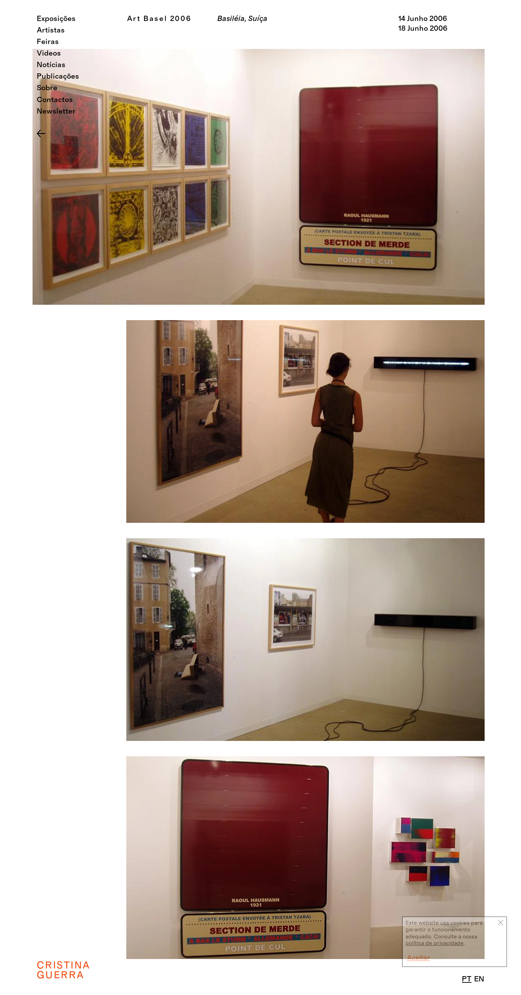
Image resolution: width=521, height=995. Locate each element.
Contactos (55, 99)
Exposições (56, 18)
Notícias (51, 65)
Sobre (47, 88)
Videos (49, 53)
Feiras (48, 41)
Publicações (58, 76)
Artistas (51, 30)
